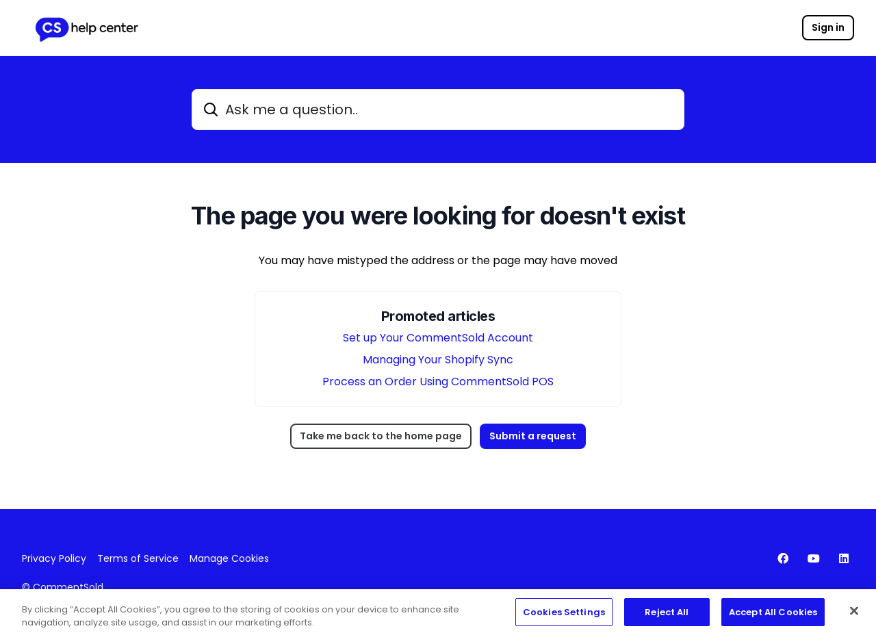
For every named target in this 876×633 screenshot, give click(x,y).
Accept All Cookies (773, 615)
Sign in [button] (828, 27)
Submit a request (532, 436)
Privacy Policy (54, 558)
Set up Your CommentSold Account (438, 338)
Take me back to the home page (381, 436)
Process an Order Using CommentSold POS (438, 381)
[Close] (854, 614)
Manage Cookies (229, 558)
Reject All (666, 615)
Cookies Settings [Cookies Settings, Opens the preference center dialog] (564, 615)
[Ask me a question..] (438, 109)
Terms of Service (138, 558)
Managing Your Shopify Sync (438, 359)
